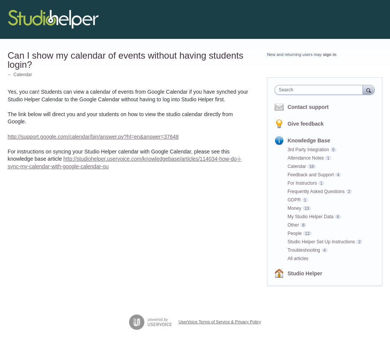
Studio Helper (305, 273)
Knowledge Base (309, 140)
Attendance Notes (306, 158)
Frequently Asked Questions (316, 191)
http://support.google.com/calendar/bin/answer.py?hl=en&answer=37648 (93, 137)
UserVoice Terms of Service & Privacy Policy (220, 321)
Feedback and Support (311, 174)
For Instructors (302, 183)
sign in (329, 54)
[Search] (369, 89)
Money (294, 208)
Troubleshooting (304, 250)
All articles (298, 258)
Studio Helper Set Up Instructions (321, 241)
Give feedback (306, 124)
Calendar (297, 166)
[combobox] (320, 90)
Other (293, 225)
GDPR (294, 200)
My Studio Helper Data (311, 216)
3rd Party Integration (308, 149)
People (295, 233)
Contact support (308, 107)
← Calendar (20, 74)
